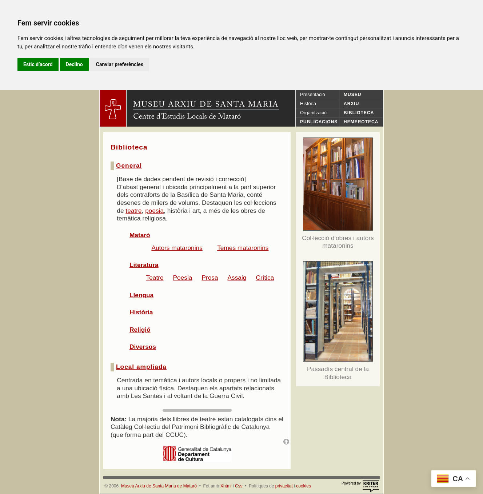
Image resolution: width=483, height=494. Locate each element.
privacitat (284, 486)
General (129, 165)
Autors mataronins (176, 247)
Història (308, 103)
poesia (154, 210)
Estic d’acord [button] (38, 64)
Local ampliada (141, 366)
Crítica (265, 277)
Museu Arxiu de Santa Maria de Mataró (159, 486)
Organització (313, 112)
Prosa (209, 277)
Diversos (142, 346)
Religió (140, 329)
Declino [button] (74, 64)
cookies (303, 486)
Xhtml (226, 486)
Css (239, 486)
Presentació (312, 94)
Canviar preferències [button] (119, 64)
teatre (133, 210)
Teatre (155, 277)
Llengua (141, 295)
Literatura (144, 264)
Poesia (182, 277)
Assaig (237, 277)
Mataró (139, 235)
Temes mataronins (242, 247)
